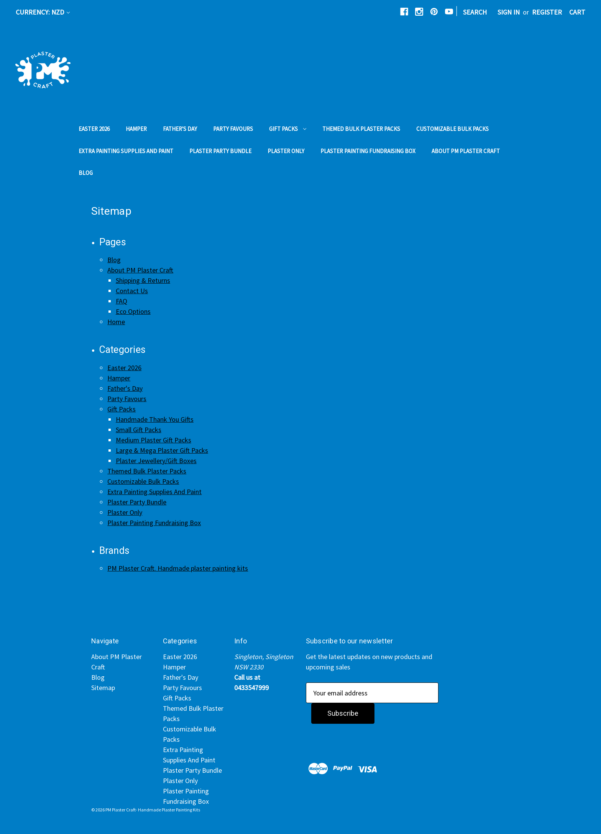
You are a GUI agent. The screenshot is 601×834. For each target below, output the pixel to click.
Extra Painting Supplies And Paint (126, 151)
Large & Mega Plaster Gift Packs (162, 450)
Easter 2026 (94, 128)
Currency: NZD (43, 12)
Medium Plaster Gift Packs (153, 440)
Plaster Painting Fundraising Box (367, 151)
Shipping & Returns (143, 280)
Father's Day (180, 128)
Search (475, 12)
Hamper (136, 128)
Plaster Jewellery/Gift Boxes (156, 460)
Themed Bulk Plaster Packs (361, 128)
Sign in (509, 12)
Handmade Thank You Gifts (155, 419)
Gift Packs (287, 128)
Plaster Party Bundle (220, 151)
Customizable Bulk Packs (452, 128)
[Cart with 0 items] (577, 12)
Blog (86, 172)
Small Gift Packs (138, 429)
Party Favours (233, 128)
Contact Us (132, 290)
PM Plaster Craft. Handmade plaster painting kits (177, 568)
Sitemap (103, 687)
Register (547, 12)
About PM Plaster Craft (466, 151)
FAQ (121, 301)
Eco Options (133, 311)
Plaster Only (286, 151)
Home (116, 321)
